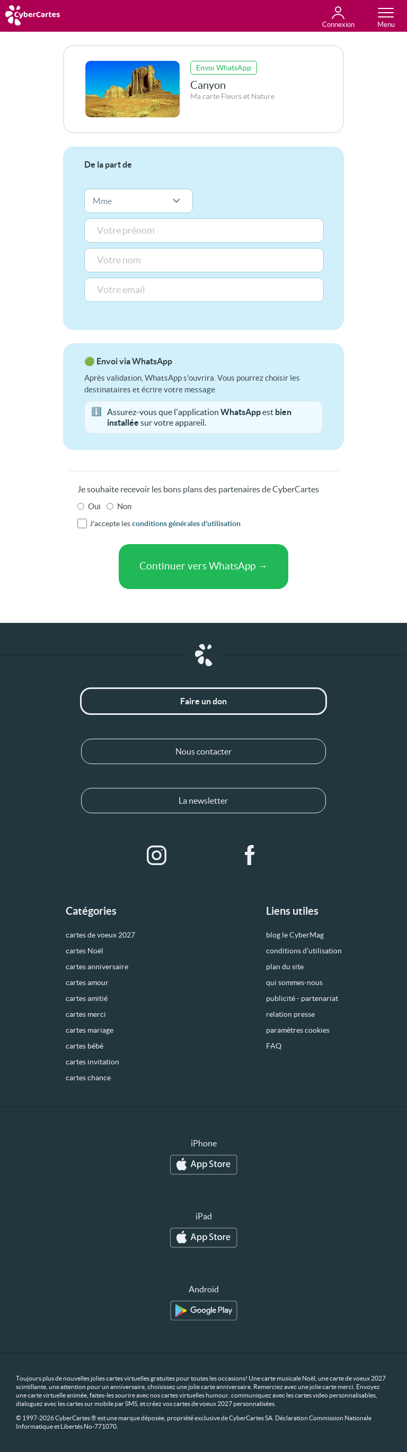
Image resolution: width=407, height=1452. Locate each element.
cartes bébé (84, 1046)
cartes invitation (92, 1062)
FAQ (273, 1046)
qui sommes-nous (294, 982)
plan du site (285, 966)
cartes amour (87, 982)
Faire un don (203, 701)
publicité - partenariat (302, 998)
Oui (94, 506)
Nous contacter (203, 751)
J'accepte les (165, 523)
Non (124, 506)
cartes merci (86, 1014)
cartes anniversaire (97, 966)
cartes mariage (89, 1030)
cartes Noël (84, 950)
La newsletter (203, 800)
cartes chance (88, 1077)
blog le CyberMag (295, 935)
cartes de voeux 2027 (100, 935)
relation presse (290, 1014)
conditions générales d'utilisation (186, 523)
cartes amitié (87, 998)
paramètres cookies (298, 1030)
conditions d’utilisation (304, 950)
